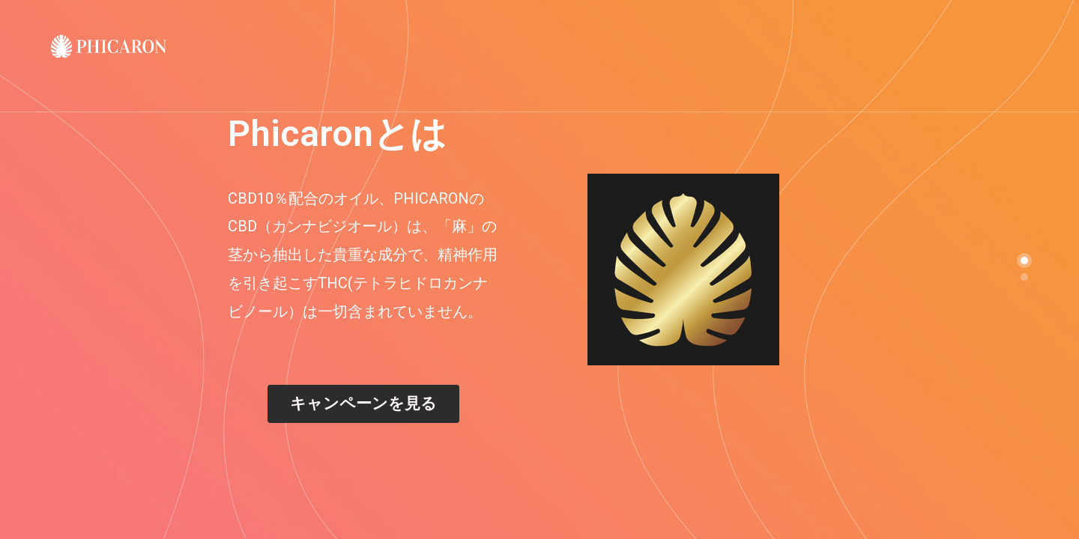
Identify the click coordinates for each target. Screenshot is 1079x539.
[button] (363, 404)
